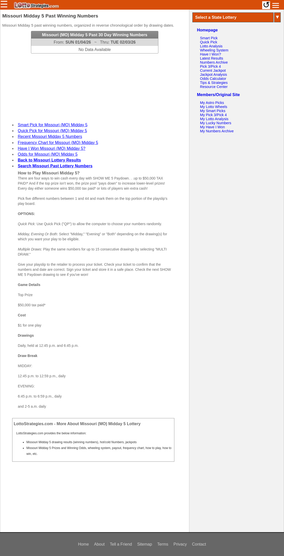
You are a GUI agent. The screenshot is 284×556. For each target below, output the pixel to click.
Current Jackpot (213, 70)
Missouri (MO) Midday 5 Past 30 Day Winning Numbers (94, 35)
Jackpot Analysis (213, 75)
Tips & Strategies (214, 83)
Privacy (180, 544)
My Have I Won (212, 127)
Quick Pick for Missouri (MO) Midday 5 (52, 131)
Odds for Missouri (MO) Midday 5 (48, 154)
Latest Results (211, 58)
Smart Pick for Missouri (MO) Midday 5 (53, 125)
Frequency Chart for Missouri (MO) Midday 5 (58, 142)
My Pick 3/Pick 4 (213, 115)
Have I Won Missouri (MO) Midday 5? (51, 148)
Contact (199, 544)
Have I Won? (210, 54)
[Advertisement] (95, 85)
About (99, 544)
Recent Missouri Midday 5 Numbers (50, 136)
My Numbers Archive (217, 131)
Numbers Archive (214, 62)
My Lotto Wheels (213, 107)
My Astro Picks (212, 103)
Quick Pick (208, 42)
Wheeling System (214, 50)
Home (83, 544)
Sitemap (144, 544)
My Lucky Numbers (215, 123)
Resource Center (214, 87)
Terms (163, 544)
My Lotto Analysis (214, 119)
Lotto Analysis (211, 46)
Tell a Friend (121, 544)
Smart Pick (209, 38)
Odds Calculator (213, 79)
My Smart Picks (212, 111)
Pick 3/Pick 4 (210, 66)
